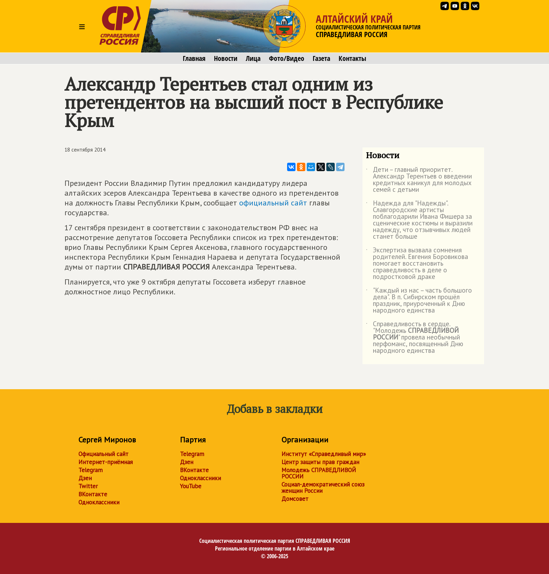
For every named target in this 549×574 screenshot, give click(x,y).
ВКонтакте (92, 494)
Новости (225, 58)
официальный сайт (273, 203)
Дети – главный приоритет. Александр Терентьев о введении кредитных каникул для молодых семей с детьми (419, 180)
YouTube (190, 486)
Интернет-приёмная (105, 462)
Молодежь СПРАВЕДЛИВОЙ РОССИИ (319, 473)
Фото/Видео (286, 58)
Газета (321, 58)
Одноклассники (98, 502)
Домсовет (295, 499)
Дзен (85, 478)
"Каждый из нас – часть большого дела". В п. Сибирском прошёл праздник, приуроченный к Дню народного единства (419, 300)
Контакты (352, 58)
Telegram (90, 470)
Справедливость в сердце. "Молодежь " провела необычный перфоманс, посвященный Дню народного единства (414, 338)
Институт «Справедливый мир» (324, 454)
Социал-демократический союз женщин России (323, 487)
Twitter (88, 486)
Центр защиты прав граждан (320, 462)
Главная (194, 58)
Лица (253, 58)
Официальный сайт (103, 454)
